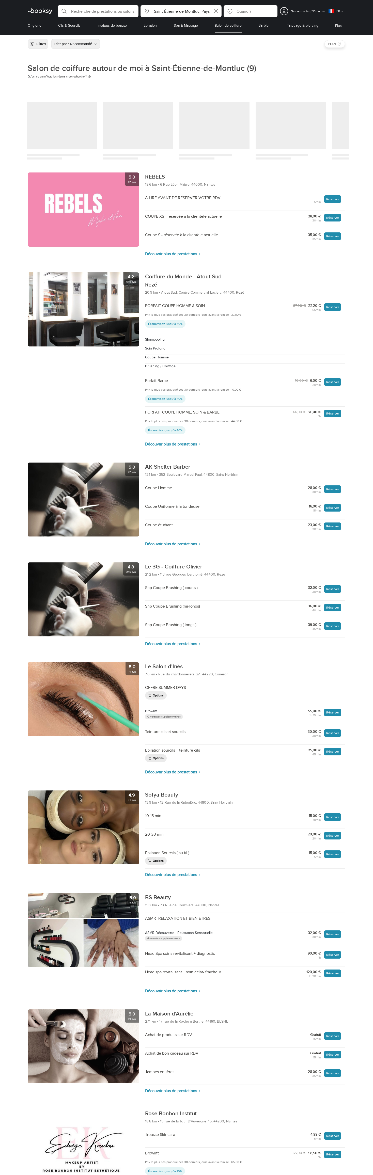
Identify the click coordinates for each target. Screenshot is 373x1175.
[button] (98, 11)
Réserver (332, 199)
